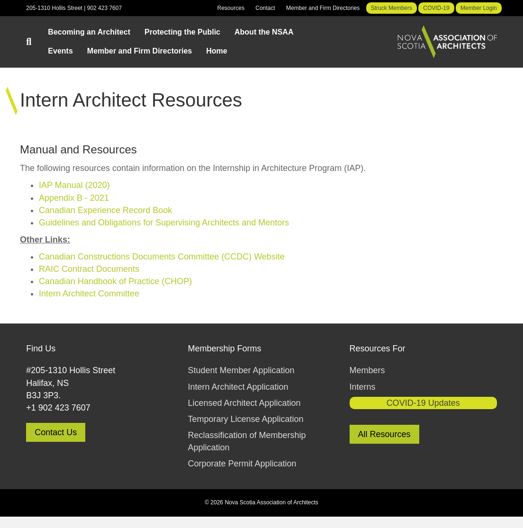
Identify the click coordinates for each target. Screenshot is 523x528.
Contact (265, 8)
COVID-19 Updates (423, 403)
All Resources (384, 434)
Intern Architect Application (238, 387)
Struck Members (391, 8)
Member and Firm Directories (323, 8)
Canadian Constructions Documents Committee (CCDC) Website (162, 256)
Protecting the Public (182, 32)
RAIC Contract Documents (89, 269)
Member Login (478, 8)
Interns (363, 387)
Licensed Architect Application (244, 403)
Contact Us (56, 432)
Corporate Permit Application (242, 463)
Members (367, 370)
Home (216, 51)
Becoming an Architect (89, 32)
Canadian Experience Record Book (105, 210)
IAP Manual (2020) (74, 185)
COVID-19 (436, 8)
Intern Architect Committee (89, 293)
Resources (230, 8)
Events (60, 51)
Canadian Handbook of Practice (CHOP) (115, 281)
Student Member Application (241, 370)
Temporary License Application (245, 419)
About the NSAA (263, 32)
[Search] (33, 42)
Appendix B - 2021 (74, 198)
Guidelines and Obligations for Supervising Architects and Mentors (164, 222)
